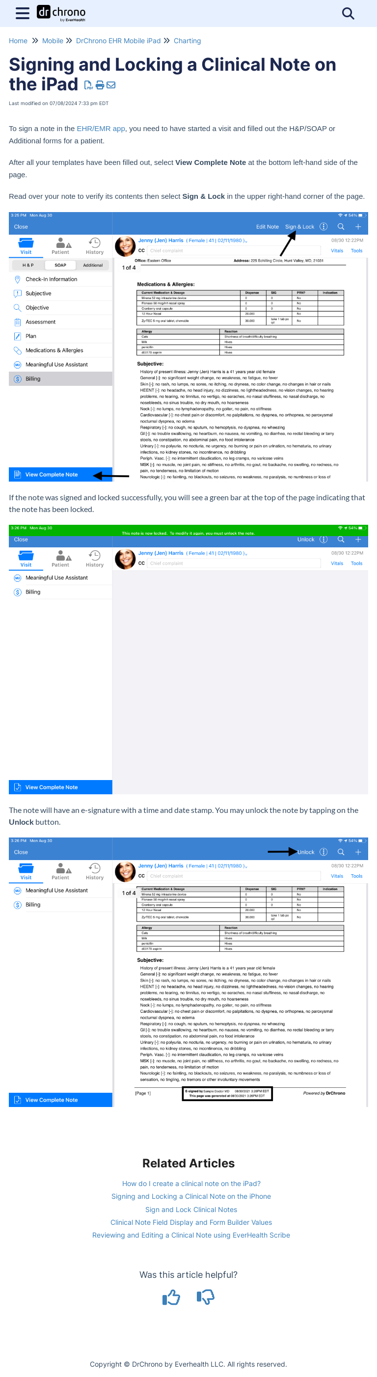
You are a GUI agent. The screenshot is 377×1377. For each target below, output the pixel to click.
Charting (187, 40)
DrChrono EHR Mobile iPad (118, 40)
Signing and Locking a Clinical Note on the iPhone (191, 1196)
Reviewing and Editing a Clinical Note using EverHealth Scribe (191, 1235)
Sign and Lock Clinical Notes (191, 1209)
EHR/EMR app (101, 128)
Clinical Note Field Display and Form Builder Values (191, 1222)
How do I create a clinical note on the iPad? (191, 1183)
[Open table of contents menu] (24, 12)
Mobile (52, 40)
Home (18, 40)
